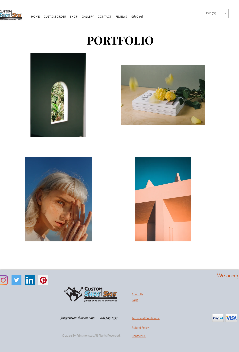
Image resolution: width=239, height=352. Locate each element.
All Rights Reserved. (107, 335)
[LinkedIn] (30, 280)
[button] (215, 13)
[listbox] (215, 13)
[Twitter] (16, 280)
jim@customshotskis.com (77, 318)
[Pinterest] (43, 280)
